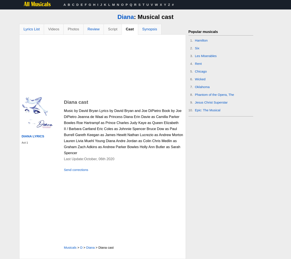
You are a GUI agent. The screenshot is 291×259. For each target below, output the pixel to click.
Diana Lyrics (33, 136)
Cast (130, 29)
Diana (125, 17)
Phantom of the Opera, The (214, 94)
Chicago (201, 71)
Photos (73, 29)
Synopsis (149, 29)
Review (94, 29)
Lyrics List (32, 29)
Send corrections (76, 170)
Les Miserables (206, 56)
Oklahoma (202, 87)
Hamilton (201, 40)
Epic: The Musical (207, 110)
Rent (198, 63)
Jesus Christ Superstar (211, 102)
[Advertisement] (102, 67)
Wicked (200, 79)
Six (197, 48)
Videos (53, 29)
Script (112, 29)
